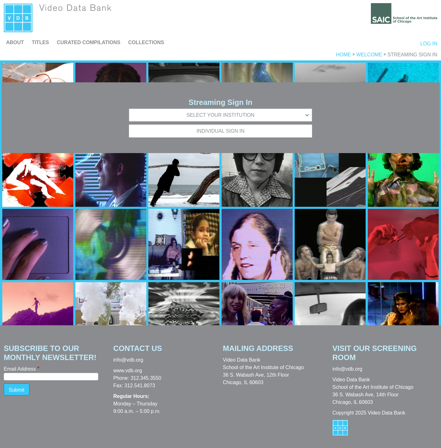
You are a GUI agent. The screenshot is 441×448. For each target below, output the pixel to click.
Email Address (20, 369)
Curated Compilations (89, 42)
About (15, 42)
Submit (16, 390)
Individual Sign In (220, 131)
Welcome (369, 54)
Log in (428, 43)
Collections (146, 42)
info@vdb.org (128, 360)
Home (343, 54)
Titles (40, 42)
